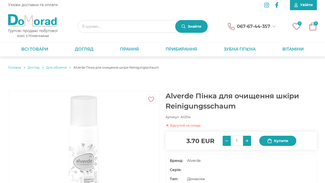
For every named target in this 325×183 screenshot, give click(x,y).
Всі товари (34, 49)
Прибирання (181, 49)
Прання (129, 49)
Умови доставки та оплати (33, 5)
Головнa (14, 67)
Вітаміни (293, 49)
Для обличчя (56, 67)
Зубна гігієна (240, 49)
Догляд (84, 49)
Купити (277, 141)
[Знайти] (191, 26)
